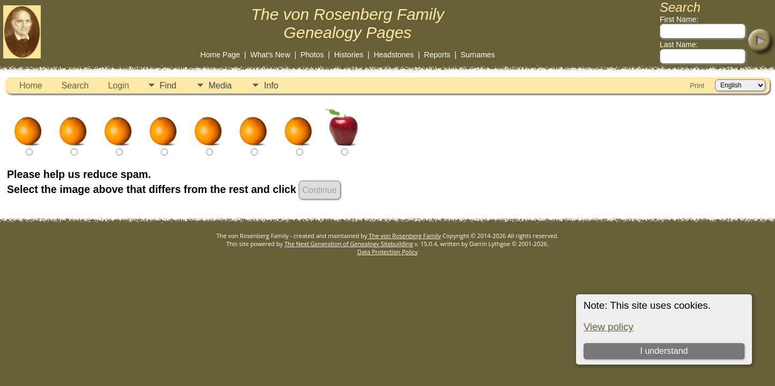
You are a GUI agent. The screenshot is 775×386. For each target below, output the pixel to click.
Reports (437, 54)
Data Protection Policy (387, 252)
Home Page (220, 54)
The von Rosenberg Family (404, 236)
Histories (348, 54)
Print (697, 85)
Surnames (478, 54)
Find (168, 85)
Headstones (394, 54)
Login (118, 85)
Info (271, 85)
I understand (664, 350)
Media (220, 85)
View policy (608, 326)
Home (30, 85)
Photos (312, 54)
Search (75, 85)
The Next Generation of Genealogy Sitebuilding (348, 244)
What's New (270, 54)
